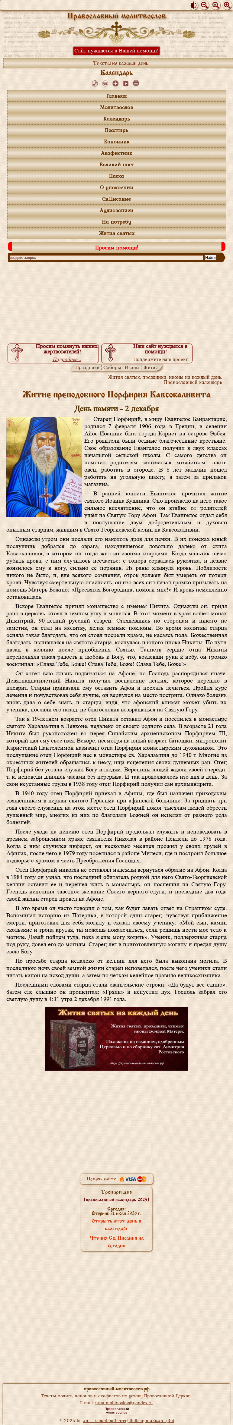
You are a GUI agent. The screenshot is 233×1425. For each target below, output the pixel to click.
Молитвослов (116, 107)
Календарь (116, 119)
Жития (150, 367)
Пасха (116, 176)
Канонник (116, 141)
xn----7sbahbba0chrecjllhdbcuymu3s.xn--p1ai (128, 1420)
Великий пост (116, 164)
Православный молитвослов (116, 16)
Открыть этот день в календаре (116, 1225)
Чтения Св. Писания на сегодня (116, 1242)
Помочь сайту (117, 1179)
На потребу (116, 222)
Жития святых (116, 233)
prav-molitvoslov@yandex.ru (124, 1402)
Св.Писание (116, 199)
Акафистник (116, 153)
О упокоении (116, 187)
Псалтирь (116, 130)
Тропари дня (116, 1195)
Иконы (132, 367)
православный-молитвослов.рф (116, 1388)
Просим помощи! (116, 247)
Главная (116, 96)
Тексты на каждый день (121, 63)
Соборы (112, 367)
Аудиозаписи (116, 210)
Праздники (87, 367)
